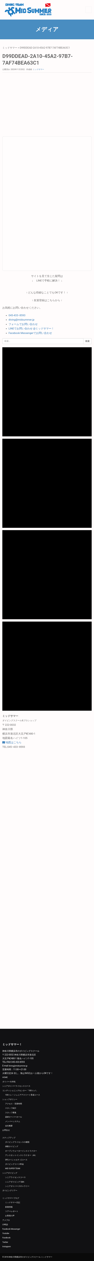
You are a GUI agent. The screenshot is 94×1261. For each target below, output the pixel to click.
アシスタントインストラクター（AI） (21, 1155)
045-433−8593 (17, 315)
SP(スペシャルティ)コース (16, 1160)
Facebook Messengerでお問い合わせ (30, 333)
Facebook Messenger (11, 1229)
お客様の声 (9, 1216)
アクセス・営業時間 (13, 1104)
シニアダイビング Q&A (14, 1182)
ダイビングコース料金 (14, 1164)
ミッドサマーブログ (10, 1198)
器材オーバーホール (13, 1117)
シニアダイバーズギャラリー (17, 1186)
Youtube (5, 1233)
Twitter (5, 1242)
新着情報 (9, 1207)
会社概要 (9, 1126)
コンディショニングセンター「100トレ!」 (20, 1090)
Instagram (6, 1246)
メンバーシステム (12, 1121)
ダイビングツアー (9, 1190)
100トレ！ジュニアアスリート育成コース (22, 1095)
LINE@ (5, 1224)
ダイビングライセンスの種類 (17, 1142)
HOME (5, 1077)
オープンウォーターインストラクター (21, 1151)
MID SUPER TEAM (12, 1168)
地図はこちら (11, 742)
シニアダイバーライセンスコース (16, 1086)
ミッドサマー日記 (12, 1202)
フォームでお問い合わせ (23, 324)
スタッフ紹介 (10, 1108)
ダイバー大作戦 (8, 1082)
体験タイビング (11, 1146)
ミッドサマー (9, 47)
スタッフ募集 (10, 1113)
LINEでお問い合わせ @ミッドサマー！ (31, 328)
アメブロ (6, 1220)
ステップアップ (8, 1138)
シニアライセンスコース (15, 1177)
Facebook (6, 1238)
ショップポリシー (9, 1099)
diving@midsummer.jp (21, 319)
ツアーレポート (11, 1211)
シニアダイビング (9, 1173)
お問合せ (6, 1130)
